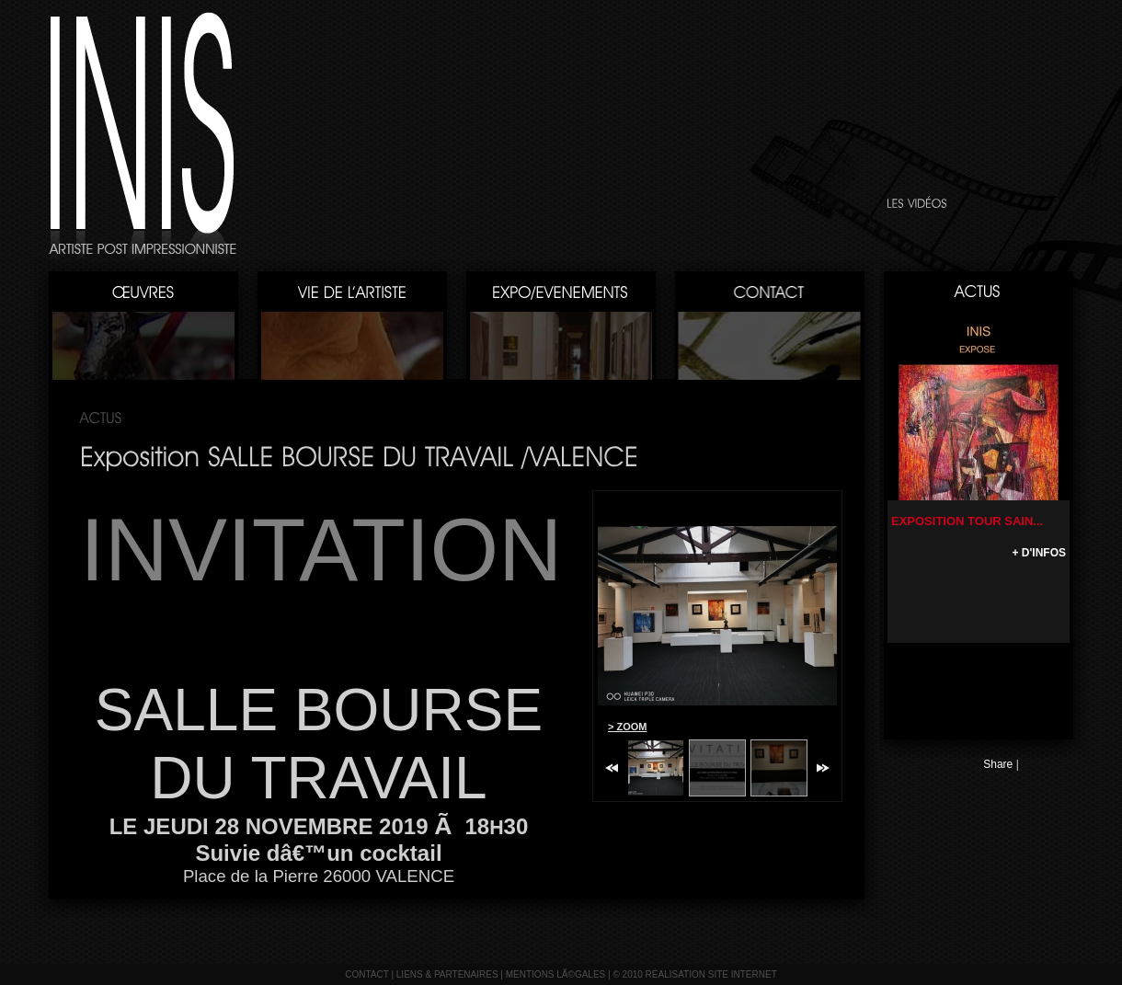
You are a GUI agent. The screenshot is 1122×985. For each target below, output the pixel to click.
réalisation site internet (711, 974)
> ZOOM (627, 726)
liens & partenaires (447, 974)
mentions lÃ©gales (556, 974)
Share (998, 764)
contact (366, 974)
